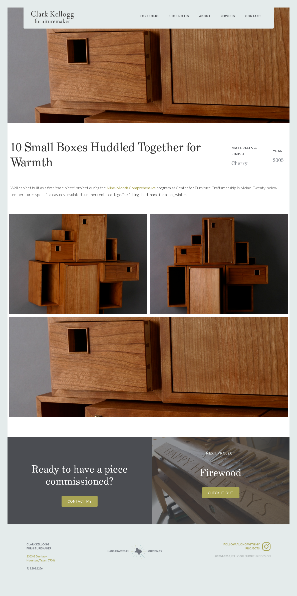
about (205, 16)
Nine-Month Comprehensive (131, 187)
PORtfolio (149, 16)
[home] (52, 17)
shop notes (179, 16)
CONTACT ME (80, 501)
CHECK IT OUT (220, 493)
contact (253, 16)
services (228, 16)
